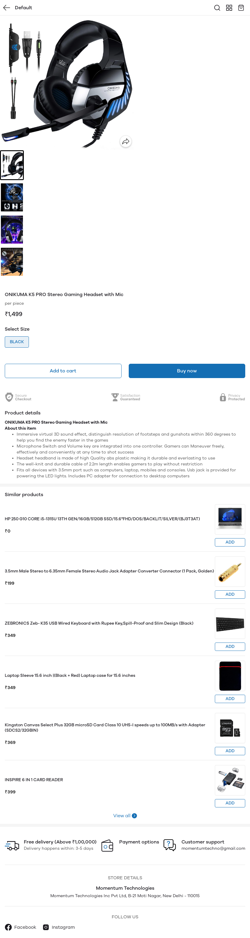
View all (122, 815)
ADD (230, 542)
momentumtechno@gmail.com (213, 848)
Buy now (187, 371)
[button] (12, 165)
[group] (67, 83)
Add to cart (63, 371)
